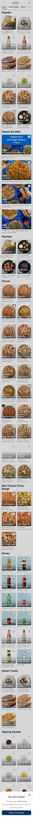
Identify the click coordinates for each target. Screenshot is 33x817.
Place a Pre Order (16, 813)
